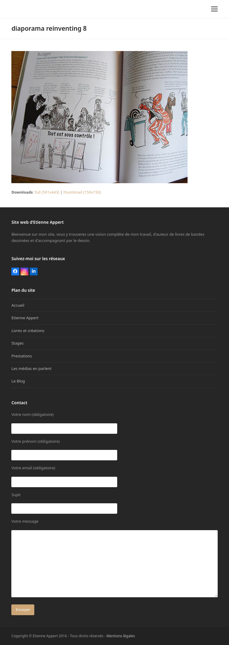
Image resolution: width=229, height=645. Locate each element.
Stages (17, 343)
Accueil (17, 305)
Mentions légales (120, 635)
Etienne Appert (24, 317)
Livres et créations (27, 330)
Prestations (21, 356)
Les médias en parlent (31, 368)
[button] (214, 9)
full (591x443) (47, 192)
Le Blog (18, 381)
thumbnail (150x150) (82, 192)
